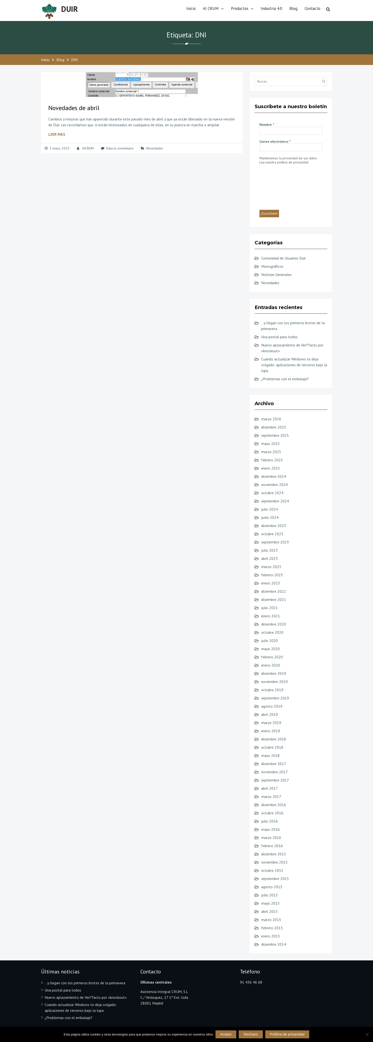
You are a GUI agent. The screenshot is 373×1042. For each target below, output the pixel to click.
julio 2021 (269, 607)
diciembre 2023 (273, 525)
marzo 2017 (271, 796)
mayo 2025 (270, 443)
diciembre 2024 (273, 476)
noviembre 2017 (274, 771)
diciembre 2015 (273, 854)
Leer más (56, 134)
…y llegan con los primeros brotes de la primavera (85, 982)
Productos (239, 8)
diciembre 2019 (273, 673)
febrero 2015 (272, 927)
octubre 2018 (272, 747)
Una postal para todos (279, 336)
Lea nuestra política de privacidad (283, 162)
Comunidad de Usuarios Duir (283, 258)
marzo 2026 (271, 418)
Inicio (191, 8)
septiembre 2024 (275, 501)
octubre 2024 (272, 492)
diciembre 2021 (273, 599)
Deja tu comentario (120, 148)
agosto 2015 (271, 886)
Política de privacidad (287, 1034)
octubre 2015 (272, 870)
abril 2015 (269, 911)
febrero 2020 (272, 657)
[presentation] (279, 186)
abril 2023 (269, 558)
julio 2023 (269, 550)
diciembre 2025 (273, 427)
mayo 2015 (270, 903)
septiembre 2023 (275, 542)
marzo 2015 (271, 919)
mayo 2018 (270, 755)
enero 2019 (270, 730)
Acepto (226, 1034)
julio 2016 (269, 821)
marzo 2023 (271, 566)
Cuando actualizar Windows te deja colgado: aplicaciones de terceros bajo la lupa (294, 365)
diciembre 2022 (273, 591)
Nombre (266, 125)
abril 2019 (269, 714)
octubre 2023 (272, 533)
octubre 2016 (272, 812)
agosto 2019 (271, 706)
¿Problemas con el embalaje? (285, 378)
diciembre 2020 (273, 624)
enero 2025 (270, 468)
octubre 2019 (272, 689)
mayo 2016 (270, 829)
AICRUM (88, 148)
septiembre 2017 (275, 780)
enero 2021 (270, 615)
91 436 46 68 (251, 982)
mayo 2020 (270, 648)
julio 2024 (269, 509)
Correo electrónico (274, 142)
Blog (293, 8)
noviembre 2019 (274, 681)
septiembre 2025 (275, 435)
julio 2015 (269, 895)
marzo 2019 (271, 722)
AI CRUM (211, 8)
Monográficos (272, 266)
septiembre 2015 (275, 878)
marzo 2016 (271, 837)
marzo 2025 (271, 451)
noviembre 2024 (274, 484)
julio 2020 (269, 640)
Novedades (154, 148)
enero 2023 (270, 583)
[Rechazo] (367, 1034)
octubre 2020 (272, 632)
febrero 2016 (272, 845)
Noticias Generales (276, 274)
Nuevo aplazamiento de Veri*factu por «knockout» (86, 997)
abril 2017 (269, 788)
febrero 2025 (272, 460)
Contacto (312, 8)
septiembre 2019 (275, 698)
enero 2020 (270, 665)
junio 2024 (270, 517)
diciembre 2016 (273, 804)
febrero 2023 (272, 574)
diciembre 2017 (273, 763)
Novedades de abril (73, 108)
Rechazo (251, 1034)
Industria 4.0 (271, 8)
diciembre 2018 (273, 739)
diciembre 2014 (273, 944)
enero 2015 (270, 936)
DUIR (69, 9)
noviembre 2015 (274, 862)
